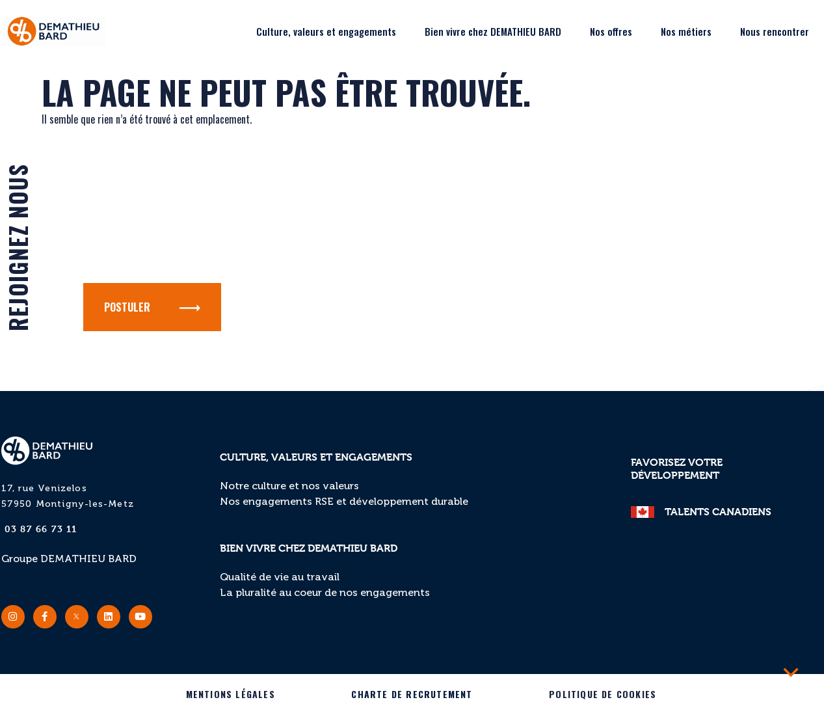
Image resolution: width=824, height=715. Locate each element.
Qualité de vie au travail (279, 578)
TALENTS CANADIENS (718, 512)
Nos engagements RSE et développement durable (344, 502)
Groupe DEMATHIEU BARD (69, 559)
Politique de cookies (602, 694)
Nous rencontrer (774, 31)
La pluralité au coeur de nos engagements (325, 593)
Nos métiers (686, 31)
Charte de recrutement (411, 694)
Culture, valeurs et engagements (326, 31)
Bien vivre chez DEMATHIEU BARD (493, 31)
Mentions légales (230, 694)
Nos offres (611, 31)
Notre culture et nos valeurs (289, 486)
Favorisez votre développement (677, 468)
